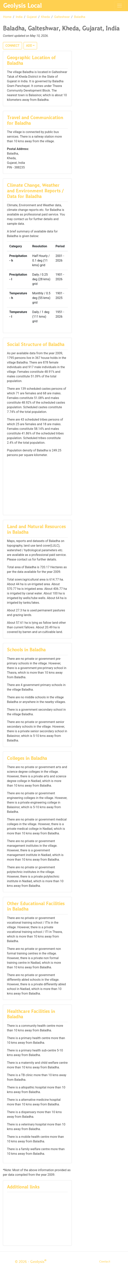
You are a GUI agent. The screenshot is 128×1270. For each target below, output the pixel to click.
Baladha (79, 17)
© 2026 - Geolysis (31, 1261)
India (19, 17)
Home (7, 17)
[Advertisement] (37, 485)
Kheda (45, 17)
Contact (104, 1261)
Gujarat (32, 17)
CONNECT (12, 45)
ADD (29, 45)
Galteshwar (62, 17)
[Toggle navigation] (119, 5)
